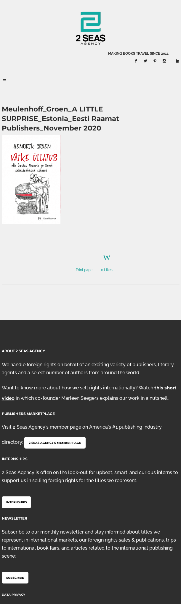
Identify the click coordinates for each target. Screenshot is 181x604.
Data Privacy (13, 595)
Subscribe (15, 578)
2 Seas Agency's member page (55, 443)
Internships (16, 502)
